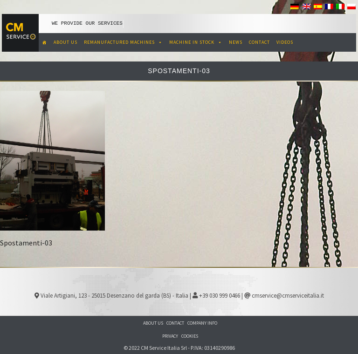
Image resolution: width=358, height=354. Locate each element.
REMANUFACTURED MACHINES (123, 42)
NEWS (235, 42)
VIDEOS (284, 42)
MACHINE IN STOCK (195, 42)
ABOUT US (65, 42)
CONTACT (259, 42)
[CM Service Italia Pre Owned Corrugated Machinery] (44, 42)
